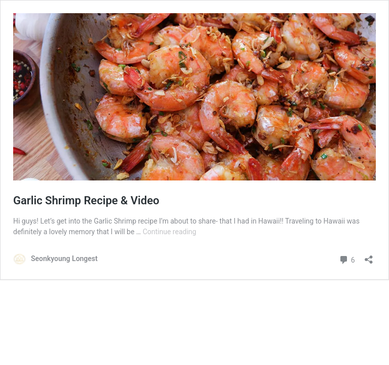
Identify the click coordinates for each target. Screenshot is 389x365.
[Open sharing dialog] (369, 256)
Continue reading (170, 232)
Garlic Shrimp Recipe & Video (86, 200)
